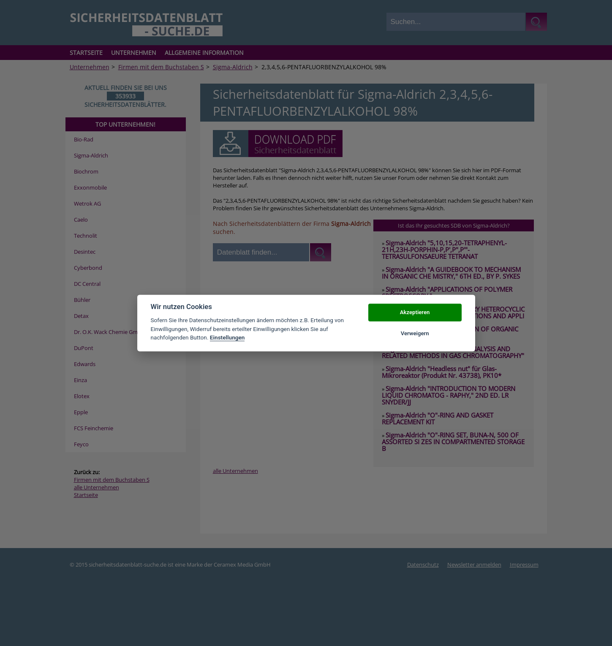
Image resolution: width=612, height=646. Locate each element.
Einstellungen (227, 337)
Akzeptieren (415, 312)
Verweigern (415, 333)
